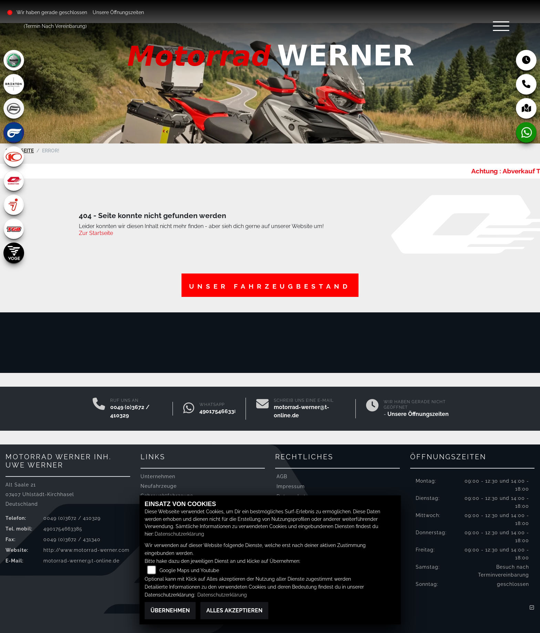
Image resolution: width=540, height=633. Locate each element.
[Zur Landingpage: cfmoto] (13, 108)
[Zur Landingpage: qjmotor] (13, 180)
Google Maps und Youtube (189, 570)
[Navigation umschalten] (488, 33)
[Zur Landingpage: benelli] (13, 60)
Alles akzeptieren (234, 610)
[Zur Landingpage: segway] (13, 204)
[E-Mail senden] (262, 406)
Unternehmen (158, 473)
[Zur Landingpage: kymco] (13, 156)
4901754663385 (220, 408)
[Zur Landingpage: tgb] (13, 228)
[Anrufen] (99, 406)
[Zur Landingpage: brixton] (13, 84)
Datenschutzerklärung (179, 534)
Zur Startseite (96, 230)
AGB (282, 473)
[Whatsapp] (188, 406)
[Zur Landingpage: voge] (13, 253)
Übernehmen (170, 610)
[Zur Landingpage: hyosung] (13, 132)
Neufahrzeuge (159, 483)
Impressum (291, 483)
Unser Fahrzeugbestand (270, 284)
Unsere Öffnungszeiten (119, 12)
